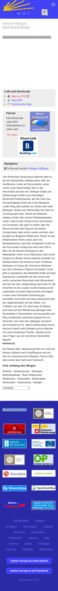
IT (28, 13)
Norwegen (30, 526)
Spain (28, 543)
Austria (33, 538)
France (13, 543)
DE (18, 13)
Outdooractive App (20, 104)
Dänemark (15, 538)
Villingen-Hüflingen (38, 168)
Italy (46, 538)
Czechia (11, 549)
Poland (39, 521)
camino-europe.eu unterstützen (29, 560)
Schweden (38, 532)
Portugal (43, 543)
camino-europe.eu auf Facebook (29, 570)
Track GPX (15, 100)
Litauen (47, 526)
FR (23, 13)
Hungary (11, 526)
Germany (19, 532)
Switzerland (21, 521)
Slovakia (27, 549)
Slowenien (45, 549)
